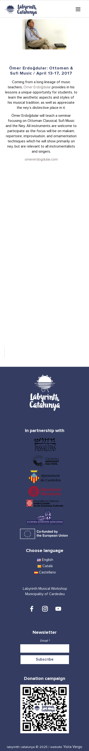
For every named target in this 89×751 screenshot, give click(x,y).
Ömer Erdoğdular (37, 87)
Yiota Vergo (72, 747)
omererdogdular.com (41, 159)
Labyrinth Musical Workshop (45, 588)
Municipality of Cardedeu (45, 594)
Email (45, 640)
